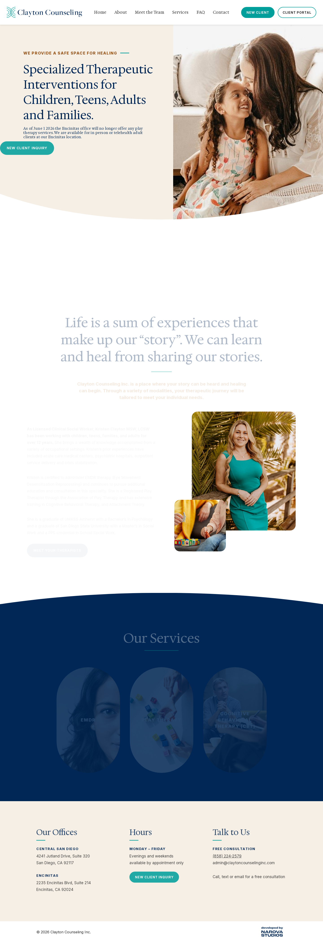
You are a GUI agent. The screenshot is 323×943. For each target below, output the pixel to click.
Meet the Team (149, 12)
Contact (221, 12)
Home (100, 12)
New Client (258, 12)
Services (180, 12)
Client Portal (297, 12)
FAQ (200, 12)
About (120, 12)
